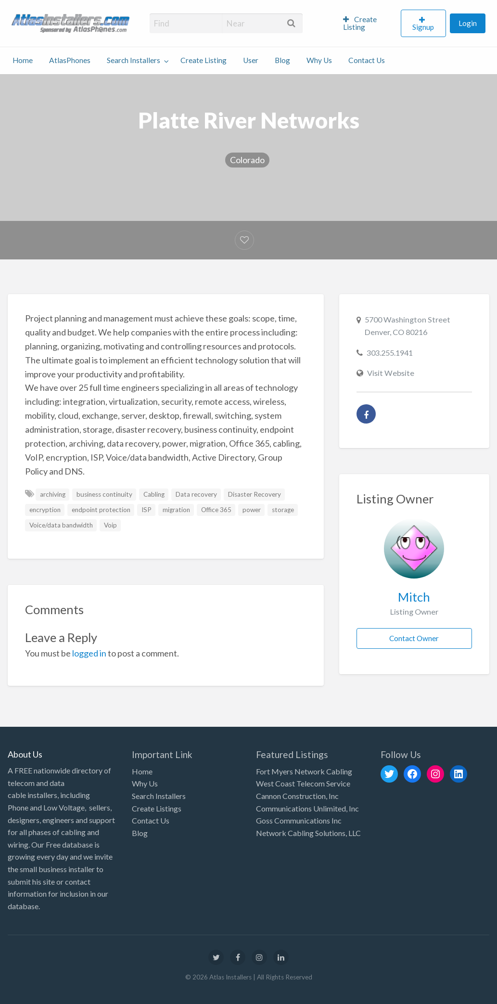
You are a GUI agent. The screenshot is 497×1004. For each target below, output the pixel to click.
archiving (52, 494)
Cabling (154, 494)
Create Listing (360, 23)
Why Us (319, 60)
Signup (423, 27)
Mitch (414, 597)
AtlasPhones (69, 60)
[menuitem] (368, 24)
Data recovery (196, 494)
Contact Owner (414, 638)
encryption (45, 510)
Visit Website (390, 372)
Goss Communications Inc (299, 820)
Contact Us (366, 60)
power (251, 510)
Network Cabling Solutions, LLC (308, 832)
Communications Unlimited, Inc (307, 808)
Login (468, 23)
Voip (110, 525)
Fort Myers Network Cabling (304, 771)
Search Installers (133, 60)
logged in (89, 653)
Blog (282, 60)
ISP (146, 510)
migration (176, 510)
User (250, 60)
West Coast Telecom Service (303, 783)
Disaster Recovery (254, 494)
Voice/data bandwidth (61, 525)
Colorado (247, 159)
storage (283, 510)
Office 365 (216, 510)
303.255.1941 (390, 352)
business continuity (104, 494)
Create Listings (156, 808)
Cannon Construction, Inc (297, 795)
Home (23, 60)
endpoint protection (101, 510)
